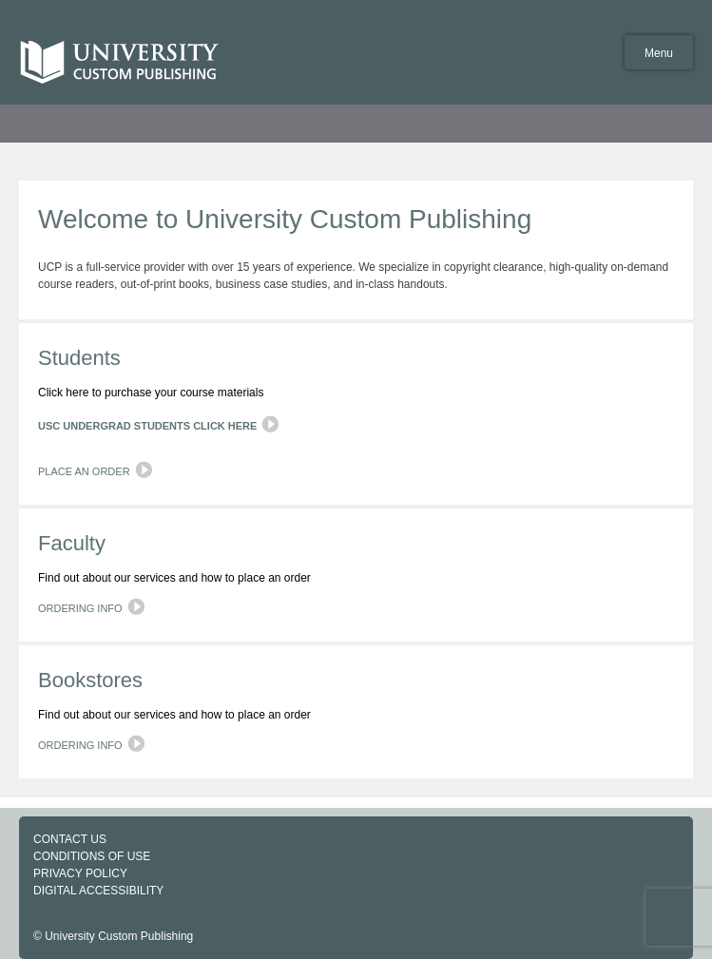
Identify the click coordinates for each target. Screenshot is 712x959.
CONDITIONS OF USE (91, 856)
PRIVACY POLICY (80, 873)
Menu (659, 53)
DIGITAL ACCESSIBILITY (98, 890)
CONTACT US (69, 839)
